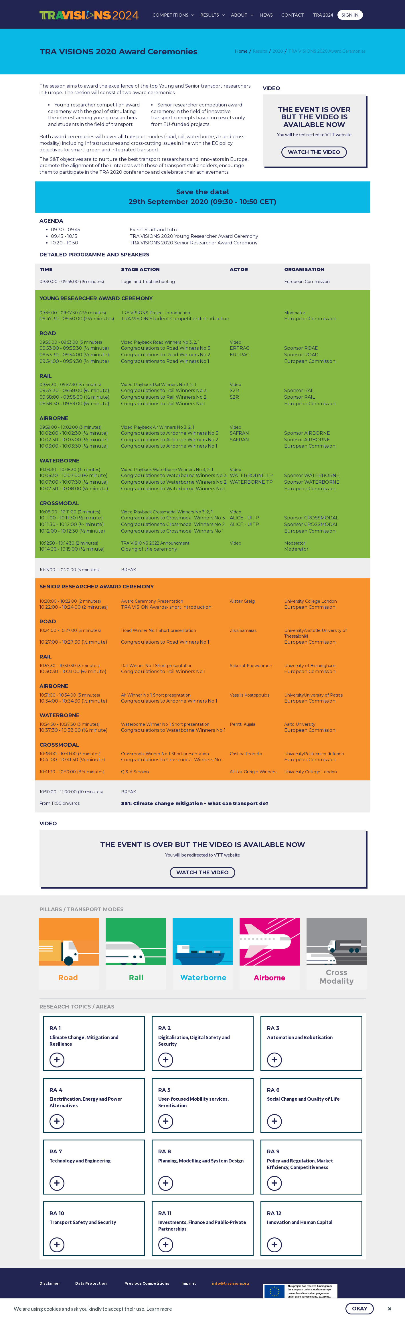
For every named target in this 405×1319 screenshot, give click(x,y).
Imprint (188, 1283)
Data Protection (91, 1283)
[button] (359, 1308)
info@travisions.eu (230, 1283)
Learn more (159, 1309)
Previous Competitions (147, 1283)
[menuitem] (172, 15)
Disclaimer (49, 1283)
